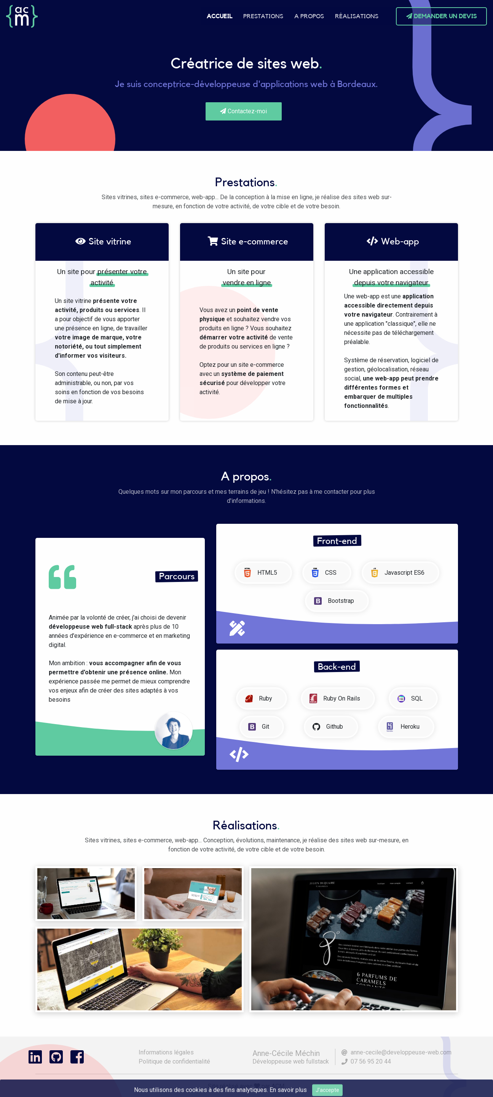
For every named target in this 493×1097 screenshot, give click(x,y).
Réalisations (356, 16)
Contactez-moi (243, 111)
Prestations (263, 16)
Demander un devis (441, 16)
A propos (309, 16)
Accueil (219, 16)
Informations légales (166, 1052)
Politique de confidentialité (174, 1061)
